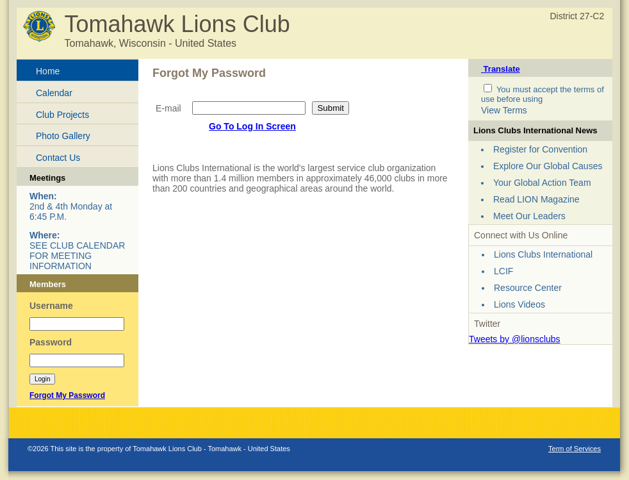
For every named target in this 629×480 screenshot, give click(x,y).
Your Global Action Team (542, 183)
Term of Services (574, 448)
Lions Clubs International (543, 254)
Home (48, 71)
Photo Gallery (63, 136)
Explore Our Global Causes (547, 166)
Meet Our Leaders (529, 216)
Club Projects (62, 115)
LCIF (503, 271)
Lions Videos (519, 304)
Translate (500, 69)
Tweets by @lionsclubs (514, 339)
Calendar (54, 93)
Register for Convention (540, 149)
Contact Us (58, 158)
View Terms (504, 110)
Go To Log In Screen (252, 126)
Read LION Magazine (536, 199)
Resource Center (528, 288)
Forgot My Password (67, 395)
